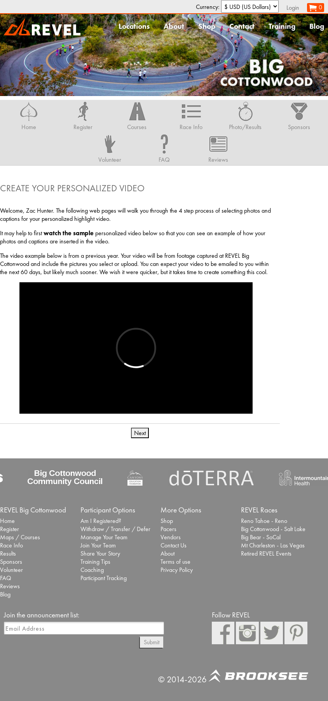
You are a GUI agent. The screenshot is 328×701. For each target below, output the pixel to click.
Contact (242, 26)
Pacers (168, 529)
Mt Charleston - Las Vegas (273, 545)
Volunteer (11, 570)
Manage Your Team (103, 537)
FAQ (5, 578)
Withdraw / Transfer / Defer (115, 529)
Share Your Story (100, 553)
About (174, 26)
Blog (316, 26)
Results (8, 553)
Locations (134, 26)
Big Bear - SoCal (261, 537)
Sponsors (11, 562)
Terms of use (175, 562)
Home (7, 521)
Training (282, 26)
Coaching (92, 570)
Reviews (10, 586)
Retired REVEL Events (266, 553)
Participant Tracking (103, 578)
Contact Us (174, 545)
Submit (151, 642)
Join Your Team (98, 545)
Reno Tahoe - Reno (264, 521)
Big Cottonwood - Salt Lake (273, 529)
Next (140, 433)
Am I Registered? (100, 521)
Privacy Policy (177, 570)
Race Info (11, 545)
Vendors (171, 537)
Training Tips (95, 562)
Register (9, 529)
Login (292, 7)
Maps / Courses (20, 537)
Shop (206, 26)
